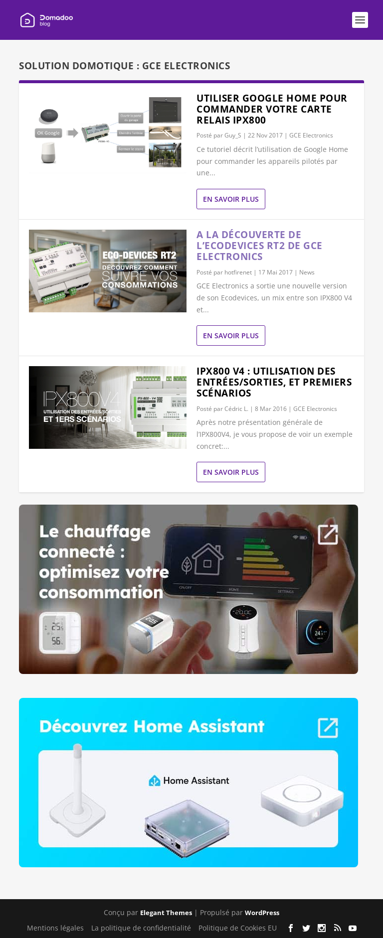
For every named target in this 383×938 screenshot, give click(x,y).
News (307, 272)
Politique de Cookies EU (237, 928)
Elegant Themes (166, 912)
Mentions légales (55, 928)
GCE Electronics (311, 135)
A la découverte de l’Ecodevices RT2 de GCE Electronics (259, 245)
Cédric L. (236, 408)
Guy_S (232, 135)
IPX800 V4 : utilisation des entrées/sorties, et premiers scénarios (274, 382)
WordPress (262, 912)
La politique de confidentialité (141, 928)
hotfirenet (238, 272)
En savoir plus (231, 199)
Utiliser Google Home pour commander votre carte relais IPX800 (272, 109)
